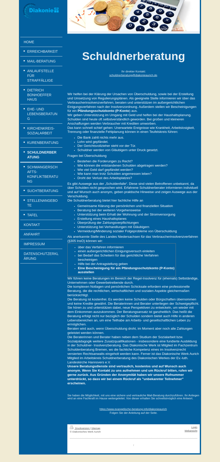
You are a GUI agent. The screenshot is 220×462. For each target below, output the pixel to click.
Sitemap (95, 428)
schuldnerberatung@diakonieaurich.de (133, 75)
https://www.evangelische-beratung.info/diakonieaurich (133, 409)
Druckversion (80, 428)
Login (194, 427)
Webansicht (191, 430)
